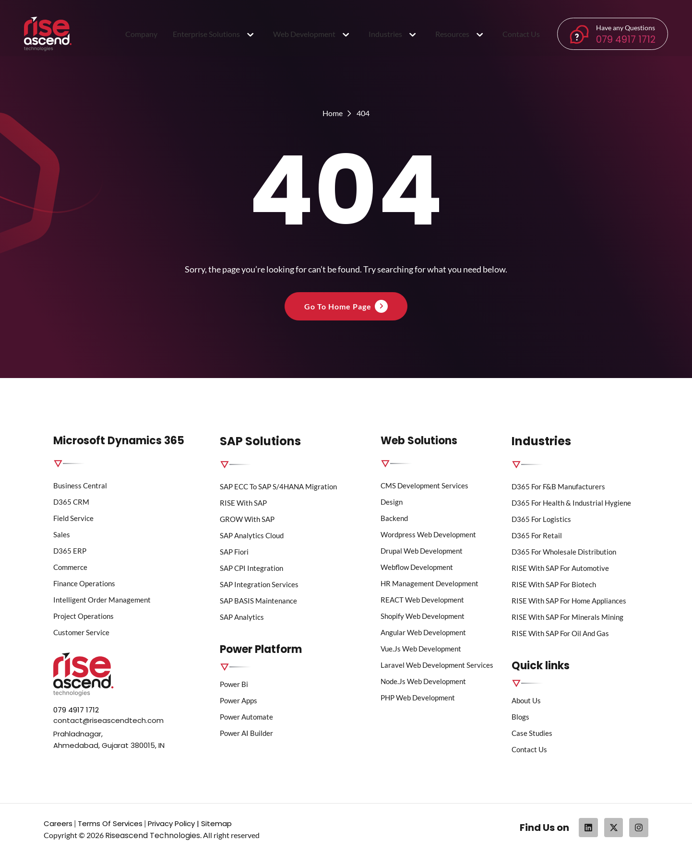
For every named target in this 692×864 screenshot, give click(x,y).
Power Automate (246, 716)
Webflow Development (417, 567)
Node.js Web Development (423, 681)
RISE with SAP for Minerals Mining (567, 617)
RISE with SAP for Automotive (560, 568)
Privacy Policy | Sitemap (190, 823)
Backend (394, 518)
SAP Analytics (242, 617)
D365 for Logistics (541, 519)
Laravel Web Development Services (437, 665)
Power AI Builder (246, 733)
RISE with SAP (243, 502)
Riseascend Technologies (152, 835)
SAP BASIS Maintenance (258, 600)
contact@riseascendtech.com (108, 720)
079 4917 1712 (626, 39)
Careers (58, 823)
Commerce (70, 567)
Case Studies (532, 733)
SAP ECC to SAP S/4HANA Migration (278, 486)
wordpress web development (428, 534)
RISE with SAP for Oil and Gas (560, 633)
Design (392, 501)
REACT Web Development (422, 599)
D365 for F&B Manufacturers (558, 486)
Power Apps (238, 700)
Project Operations (83, 616)
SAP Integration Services (259, 584)
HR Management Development (429, 583)
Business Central (80, 485)
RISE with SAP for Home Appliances (569, 600)
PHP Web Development (418, 697)
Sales (61, 534)
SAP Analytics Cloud (252, 535)
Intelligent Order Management (102, 599)
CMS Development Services (425, 485)
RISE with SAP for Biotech (554, 584)
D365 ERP (69, 550)
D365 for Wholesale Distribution (564, 551)
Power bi (234, 684)
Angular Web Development (423, 632)
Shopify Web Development (423, 616)
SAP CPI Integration (251, 568)
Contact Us (529, 749)
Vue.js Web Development (421, 648)
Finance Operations (84, 583)
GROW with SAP (247, 519)
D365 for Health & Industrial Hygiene (571, 502)
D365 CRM (71, 501)
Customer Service (81, 632)
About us (526, 700)
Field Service (73, 518)
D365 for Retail (537, 535)
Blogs (520, 716)
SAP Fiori (234, 551)
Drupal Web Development (422, 550)
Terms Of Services (110, 823)
